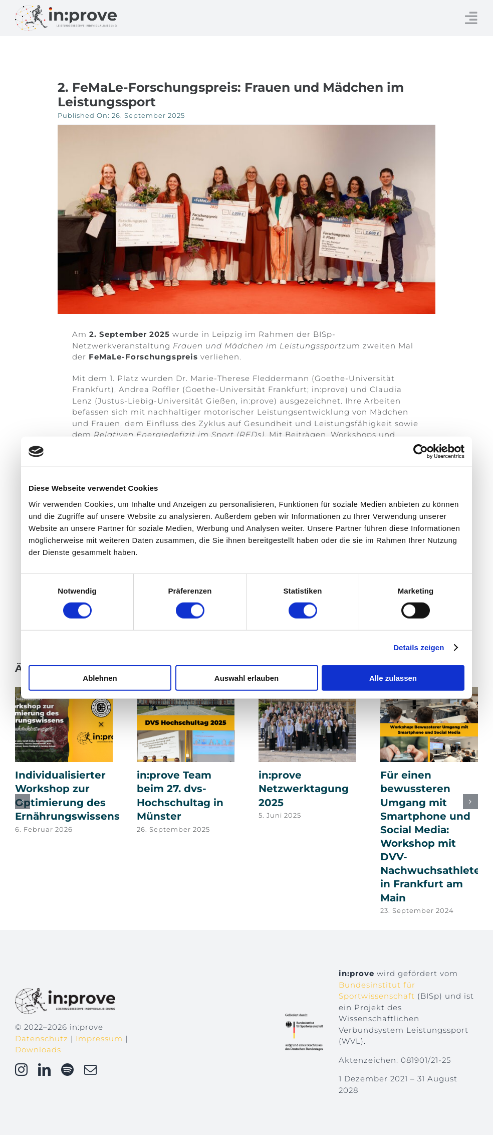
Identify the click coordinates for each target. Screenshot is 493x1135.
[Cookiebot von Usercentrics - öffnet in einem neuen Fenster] (420, 451)
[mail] (90, 1069)
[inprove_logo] (66, 9)
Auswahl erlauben (246, 677)
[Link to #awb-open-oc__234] (471, 18)
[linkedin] (44, 1069)
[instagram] (21, 1069)
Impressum (99, 1038)
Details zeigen (418, 647)
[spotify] (67, 1069)
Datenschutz (41, 1038)
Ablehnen (100, 677)
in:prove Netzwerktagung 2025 (304, 788)
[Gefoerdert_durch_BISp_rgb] (304, 1017)
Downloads (38, 1049)
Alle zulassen (393, 677)
